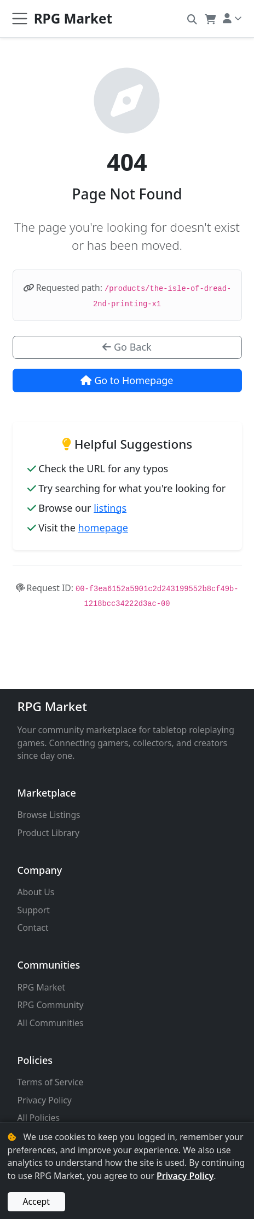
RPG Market (52, 706)
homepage (103, 527)
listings (110, 507)
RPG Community (51, 1005)
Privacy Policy (45, 1100)
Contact (33, 928)
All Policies (39, 1118)
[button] (192, 18)
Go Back (126, 346)
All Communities (51, 1023)
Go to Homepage (126, 380)
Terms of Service (51, 1082)
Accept (36, 1201)
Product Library (49, 833)
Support (34, 910)
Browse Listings (49, 815)
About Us (36, 892)
